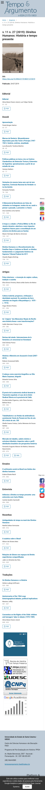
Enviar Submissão (15, 693)
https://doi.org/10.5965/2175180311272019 (18, 79)
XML (17, 455)
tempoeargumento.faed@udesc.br (17, 764)
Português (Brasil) (42, 209)
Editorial (5, 99)
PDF (7, 108)
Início (4, 20)
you (42, 495)
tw (42, 490)
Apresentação (7, 122)
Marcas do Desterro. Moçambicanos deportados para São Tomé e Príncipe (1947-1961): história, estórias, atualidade (19, 140)
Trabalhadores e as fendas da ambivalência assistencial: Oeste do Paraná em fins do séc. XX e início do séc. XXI (19, 418)
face (42, 480)
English (42, 204)
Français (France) (42, 219)
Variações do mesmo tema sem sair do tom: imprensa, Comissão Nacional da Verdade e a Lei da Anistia (19, 184)
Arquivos (12, 20)
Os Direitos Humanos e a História (14, 580)
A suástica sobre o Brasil (11, 539)
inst (42, 485)
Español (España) (42, 214)
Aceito (27, 787)
